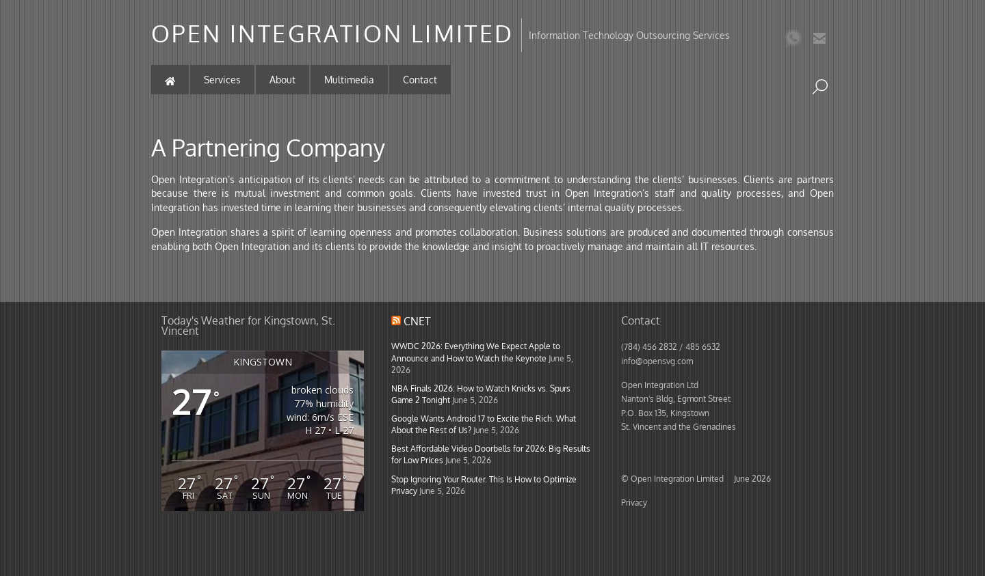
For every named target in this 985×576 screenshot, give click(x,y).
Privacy (634, 502)
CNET (417, 321)
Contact (420, 79)
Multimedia (349, 79)
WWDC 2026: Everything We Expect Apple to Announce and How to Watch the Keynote (475, 351)
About (283, 79)
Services (222, 79)
